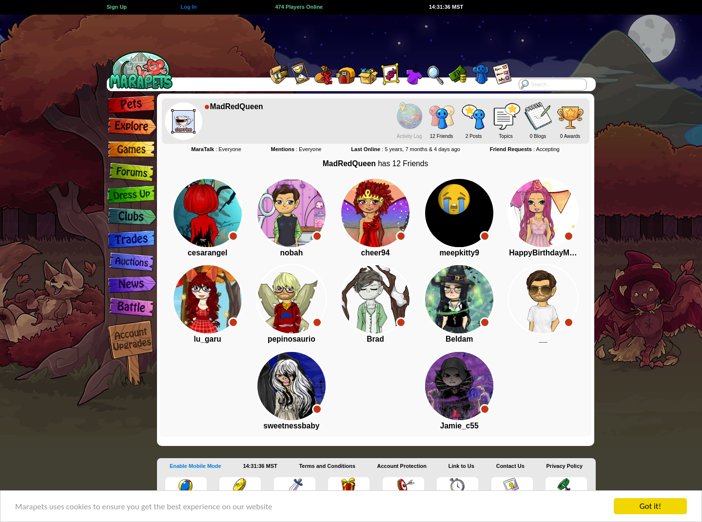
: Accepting (525, 149)
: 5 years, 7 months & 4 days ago (405, 149)
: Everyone (216, 149)
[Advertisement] (342, 36)
